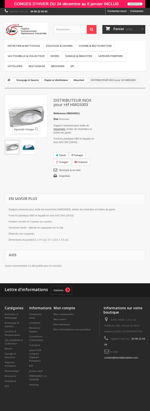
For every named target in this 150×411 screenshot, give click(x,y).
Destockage (37, 66)
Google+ (62, 162)
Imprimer (64, 175)
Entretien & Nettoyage (24, 46)
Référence (60, 113)
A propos (34, 345)
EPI (72, 66)
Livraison (34, 322)
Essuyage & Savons (59, 46)
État (56, 119)
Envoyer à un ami (69, 170)
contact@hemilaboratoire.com (121, 357)
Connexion (136, 11)
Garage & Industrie (78, 56)
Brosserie (57, 66)
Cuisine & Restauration (95, 46)
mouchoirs (59, 129)
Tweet (61, 155)
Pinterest (81, 162)
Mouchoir (79, 80)
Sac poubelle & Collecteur (26, 56)
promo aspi (36, 371)
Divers (55, 56)
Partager (77, 155)
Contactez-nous (117, 11)
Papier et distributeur (56, 80)
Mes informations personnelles (72, 329)
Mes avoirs (60, 319)
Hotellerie (15, 66)
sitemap (34, 384)
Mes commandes (64, 314)
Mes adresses (62, 324)
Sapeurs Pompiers (110, 56)
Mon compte (64, 308)
